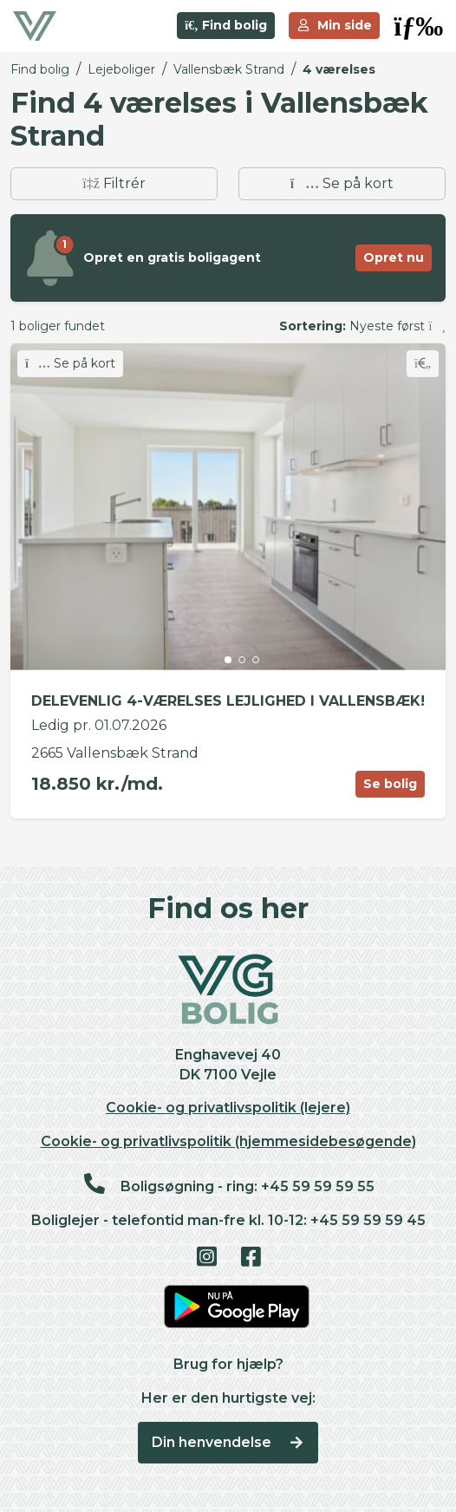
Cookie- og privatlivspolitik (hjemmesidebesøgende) (228, 1141)
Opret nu (393, 257)
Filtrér (114, 183)
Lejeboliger (121, 69)
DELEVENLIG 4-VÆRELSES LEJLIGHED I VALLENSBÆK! (228, 701)
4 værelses (339, 69)
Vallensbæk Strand (228, 69)
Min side (334, 25)
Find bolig (226, 25)
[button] (418, 26)
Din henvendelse (228, 1442)
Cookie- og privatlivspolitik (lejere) (228, 1107)
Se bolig (390, 784)
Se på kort (342, 183)
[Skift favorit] (423, 363)
